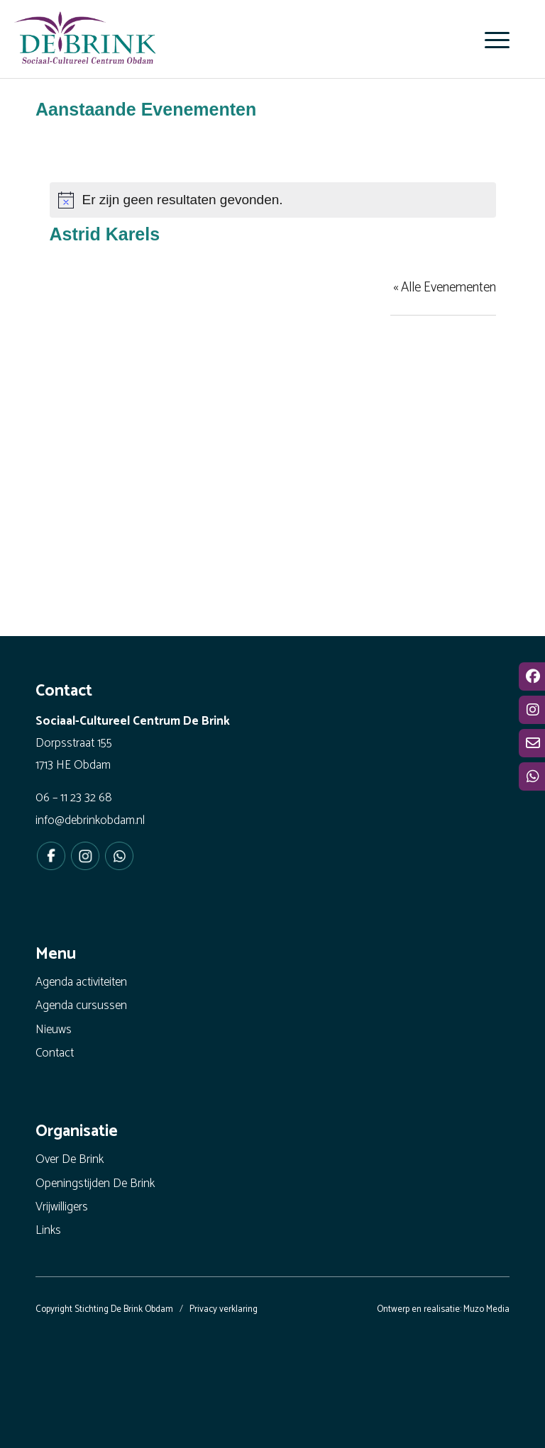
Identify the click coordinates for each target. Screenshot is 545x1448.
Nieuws (53, 1030)
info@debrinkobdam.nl (90, 820)
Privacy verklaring (223, 1309)
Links (48, 1230)
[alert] (273, 200)
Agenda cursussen (81, 1005)
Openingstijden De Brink (95, 1183)
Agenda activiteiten (81, 982)
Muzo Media (486, 1309)
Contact (54, 1053)
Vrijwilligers (61, 1207)
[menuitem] (490, 40)
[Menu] (490, 40)
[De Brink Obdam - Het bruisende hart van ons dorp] (85, 43)
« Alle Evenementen (444, 288)
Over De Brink (69, 1159)
